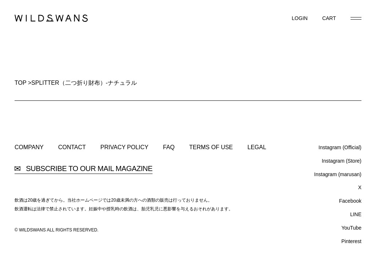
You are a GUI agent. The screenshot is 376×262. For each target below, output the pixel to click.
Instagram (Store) (341, 161)
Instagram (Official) (339, 147)
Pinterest (351, 241)
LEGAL (257, 147)
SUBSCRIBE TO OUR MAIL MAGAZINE (84, 168)
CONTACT (72, 147)
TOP (20, 83)
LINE (355, 214)
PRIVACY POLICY (124, 147)
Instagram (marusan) (337, 174)
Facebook (350, 201)
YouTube (351, 228)
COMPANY (29, 147)
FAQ (169, 147)
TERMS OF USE (211, 147)
